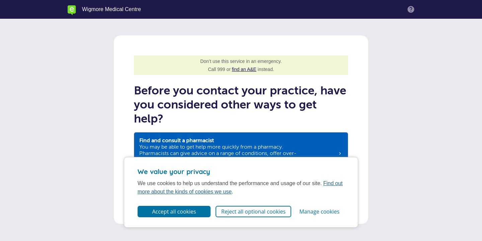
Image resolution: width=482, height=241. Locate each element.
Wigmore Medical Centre (111, 9)
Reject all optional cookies (253, 211)
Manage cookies (319, 211)
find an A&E (244, 69)
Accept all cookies (174, 211)
